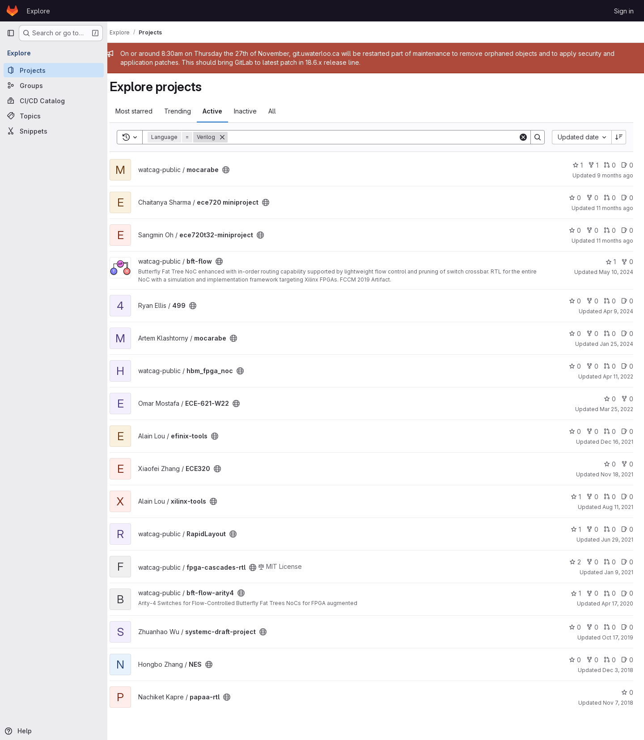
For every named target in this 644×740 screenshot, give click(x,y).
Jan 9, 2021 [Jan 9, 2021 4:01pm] (618, 572)
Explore (38, 11)
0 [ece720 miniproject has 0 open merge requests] (610, 198)
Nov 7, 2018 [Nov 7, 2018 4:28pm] (618, 702)
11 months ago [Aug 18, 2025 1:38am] (614, 208)
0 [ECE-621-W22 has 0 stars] (610, 399)
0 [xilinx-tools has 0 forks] (592, 496)
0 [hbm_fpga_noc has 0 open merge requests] (610, 366)
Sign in (624, 11)
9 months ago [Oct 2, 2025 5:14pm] (615, 175)
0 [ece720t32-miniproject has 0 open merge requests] (610, 230)
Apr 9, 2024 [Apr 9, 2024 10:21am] (618, 311)
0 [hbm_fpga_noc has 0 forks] (592, 366)
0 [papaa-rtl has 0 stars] (627, 692)
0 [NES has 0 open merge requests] (610, 660)
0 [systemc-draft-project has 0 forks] (592, 627)
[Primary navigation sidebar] (11, 33)
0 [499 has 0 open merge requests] (610, 301)
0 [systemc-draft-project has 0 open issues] (627, 627)
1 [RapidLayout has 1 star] (576, 529)
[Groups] (54, 85)
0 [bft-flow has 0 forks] (627, 261)
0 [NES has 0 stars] (575, 660)
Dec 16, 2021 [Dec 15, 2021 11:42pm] (617, 441)
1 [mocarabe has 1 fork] (593, 165)
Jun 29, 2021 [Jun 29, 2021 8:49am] (617, 539)
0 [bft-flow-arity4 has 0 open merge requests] (610, 593)
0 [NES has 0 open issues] (627, 660)
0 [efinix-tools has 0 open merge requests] (610, 431)
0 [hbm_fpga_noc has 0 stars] (575, 366)
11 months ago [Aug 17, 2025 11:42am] (614, 240)
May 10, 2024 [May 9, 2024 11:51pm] (616, 272)
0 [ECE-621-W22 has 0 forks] (627, 399)
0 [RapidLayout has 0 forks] (592, 529)
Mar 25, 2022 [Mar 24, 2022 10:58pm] (616, 409)
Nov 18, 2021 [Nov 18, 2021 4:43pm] (617, 474)
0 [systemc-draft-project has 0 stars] (575, 627)
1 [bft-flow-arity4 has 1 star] (576, 593)
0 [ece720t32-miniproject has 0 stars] (575, 230)
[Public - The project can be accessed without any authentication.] (234, 169)
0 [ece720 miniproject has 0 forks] (592, 198)
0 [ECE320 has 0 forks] (627, 464)
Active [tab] (221, 111)
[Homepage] (12, 11)
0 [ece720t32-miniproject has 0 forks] (592, 230)
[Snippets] (54, 131)
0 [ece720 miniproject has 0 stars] (575, 198)
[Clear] (523, 137)
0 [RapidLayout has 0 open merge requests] (610, 529)
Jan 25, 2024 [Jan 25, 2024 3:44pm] (616, 344)
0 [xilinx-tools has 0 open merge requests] (610, 496)
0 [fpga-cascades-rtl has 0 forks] (592, 562)
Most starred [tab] (142, 111)
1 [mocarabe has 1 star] (577, 165)
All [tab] (280, 111)
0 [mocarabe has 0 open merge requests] (610, 165)
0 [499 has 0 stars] (575, 301)
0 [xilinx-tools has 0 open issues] (627, 496)
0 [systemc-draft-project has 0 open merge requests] (610, 627)
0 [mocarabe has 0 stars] (575, 333)
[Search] (377, 137)
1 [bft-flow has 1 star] (611, 261)
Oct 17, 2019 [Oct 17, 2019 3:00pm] (617, 637)
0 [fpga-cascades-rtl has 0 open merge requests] (610, 562)
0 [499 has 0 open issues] (627, 301)
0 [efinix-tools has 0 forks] (592, 431)
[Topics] (54, 116)
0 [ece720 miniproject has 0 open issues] (627, 198)
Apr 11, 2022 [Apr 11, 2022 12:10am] (618, 376)
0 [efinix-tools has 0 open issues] (627, 431)
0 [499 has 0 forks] (592, 301)
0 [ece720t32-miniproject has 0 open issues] (627, 230)
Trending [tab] (186, 111)
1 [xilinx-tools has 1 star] (576, 496)
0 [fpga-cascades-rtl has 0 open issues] (627, 562)
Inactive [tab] (253, 111)
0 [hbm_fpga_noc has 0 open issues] (627, 366)
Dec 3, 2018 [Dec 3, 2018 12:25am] (617, 670)
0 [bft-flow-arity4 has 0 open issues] (627, 593)
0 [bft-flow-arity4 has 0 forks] (592, 593)
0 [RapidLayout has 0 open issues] (627, 529)
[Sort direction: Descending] (619, 137)
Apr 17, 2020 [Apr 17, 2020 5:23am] (617, 603)
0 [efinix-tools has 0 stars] (575, 431)
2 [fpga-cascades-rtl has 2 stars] (575, 562)
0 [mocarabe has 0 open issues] (627, 165)
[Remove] (230, 137)
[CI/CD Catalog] (54, 100)
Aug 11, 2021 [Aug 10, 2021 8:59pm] (617, 507)
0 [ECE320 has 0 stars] (610, 464)
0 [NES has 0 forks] (592, 660)
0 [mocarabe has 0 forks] (592, 333)
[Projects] (54, 70)
